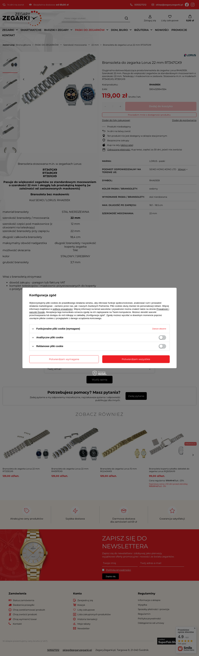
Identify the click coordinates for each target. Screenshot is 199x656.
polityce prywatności (63, 309)
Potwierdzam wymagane (64, 359)
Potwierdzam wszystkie (136, 359)
